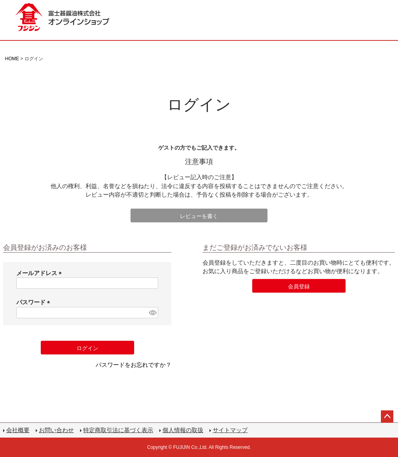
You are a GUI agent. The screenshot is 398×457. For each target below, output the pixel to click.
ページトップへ (387, 416)
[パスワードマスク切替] (152, 312)
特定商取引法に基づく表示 (118, 430)
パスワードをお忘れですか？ (133, 364)
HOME (12, 58)
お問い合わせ (56, 430)
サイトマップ (230, 430)
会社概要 (18, 430)
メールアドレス (40, 273)
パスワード (34, 302)
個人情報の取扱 (182, 430)
